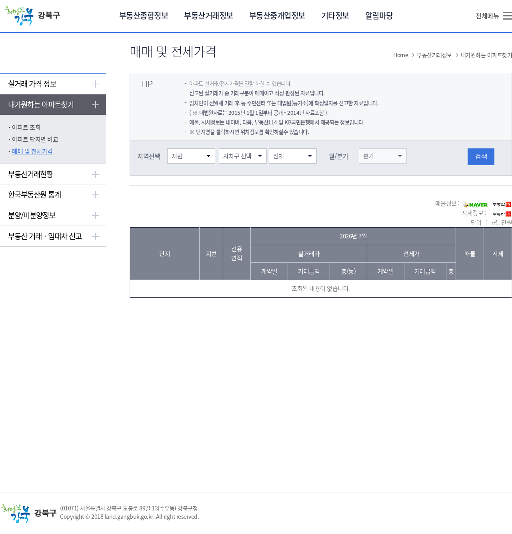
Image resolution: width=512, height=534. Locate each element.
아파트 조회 (26, 127)
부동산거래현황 (30, 174)
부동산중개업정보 (277, 15)
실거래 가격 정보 (32, 83)
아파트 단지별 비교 (35, 139)
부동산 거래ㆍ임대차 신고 (45, 236)
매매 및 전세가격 (32, 151)
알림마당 (379, 15)
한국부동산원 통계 (34, 194)
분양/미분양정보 (31, 215)
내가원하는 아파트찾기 (41, 104)
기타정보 (335, 15)
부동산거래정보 (208, 15)
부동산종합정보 (143, 15)
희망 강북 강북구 (35, 16)
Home (400, 55)
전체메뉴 (487, 15)
